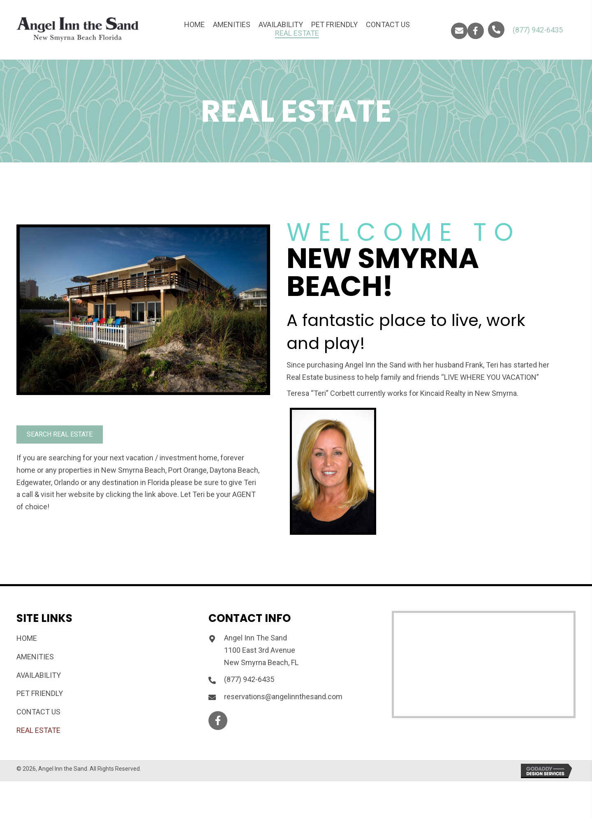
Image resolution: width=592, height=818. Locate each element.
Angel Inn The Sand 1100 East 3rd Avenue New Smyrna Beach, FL (261, 649)
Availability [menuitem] (38, 675)
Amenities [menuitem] (35, 656)
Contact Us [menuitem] (38, 711)
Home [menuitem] (26, 638)
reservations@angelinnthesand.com (283, 696)
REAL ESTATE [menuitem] (38, 730)
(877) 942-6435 (538, 29)
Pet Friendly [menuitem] (39, 693)
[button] (459, 31)
